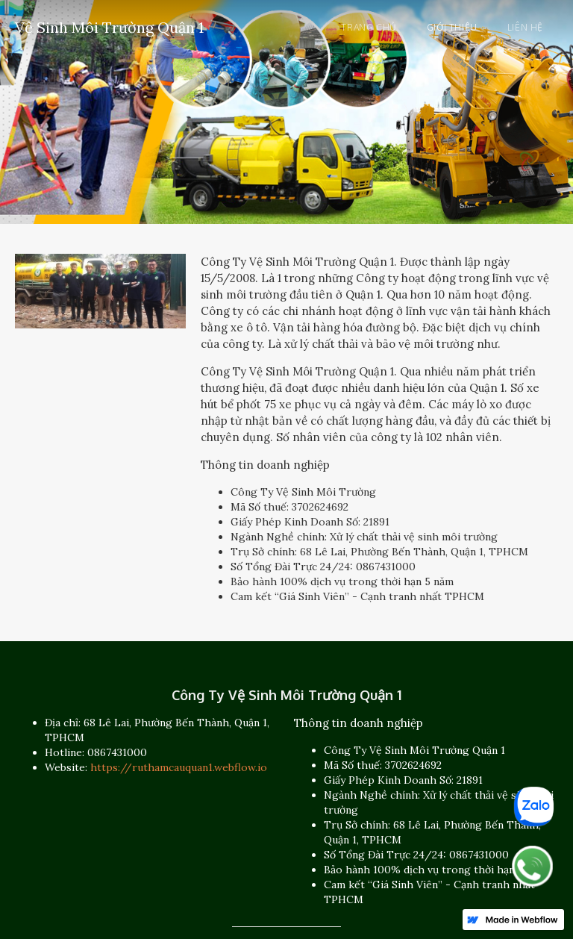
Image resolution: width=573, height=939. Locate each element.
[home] (109, 25)
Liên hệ (525, 27)
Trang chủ (368, 27)
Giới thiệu (452, 27)
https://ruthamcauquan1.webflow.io (178, 767)
